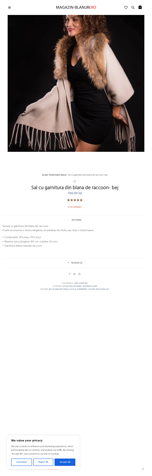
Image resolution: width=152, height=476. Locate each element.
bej (50, 289)
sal (107, 289)
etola (73, 289)
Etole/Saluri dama (57, 175)
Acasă (45, 175)
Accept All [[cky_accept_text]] (65, 462)
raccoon (100, 289)
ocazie (91, 289)
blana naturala (61, 289)
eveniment (82, 289)
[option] (76, 83)
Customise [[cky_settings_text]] (21, 462)
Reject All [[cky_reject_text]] (43, 462)
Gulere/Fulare (89, 286)
